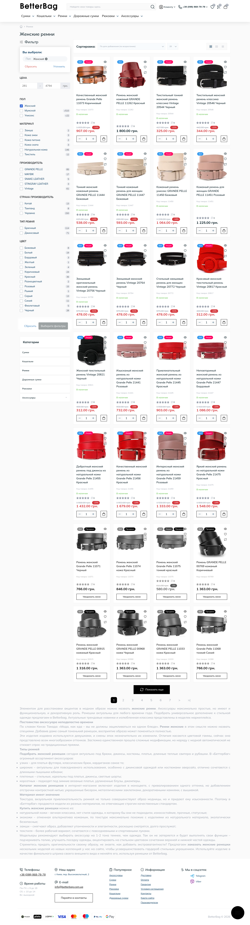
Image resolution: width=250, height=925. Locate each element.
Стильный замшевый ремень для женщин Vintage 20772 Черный (170, 282)
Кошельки (46, 16)
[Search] (153, 7)
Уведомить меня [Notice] (92, 596)
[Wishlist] (105, 66)
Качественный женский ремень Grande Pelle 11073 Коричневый (91, 99)
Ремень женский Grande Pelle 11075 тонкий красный (168, 566)
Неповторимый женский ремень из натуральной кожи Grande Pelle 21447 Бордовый (208, 378)
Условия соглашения (152, 888)
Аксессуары (132, 16)
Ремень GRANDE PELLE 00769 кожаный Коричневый (211, 566)
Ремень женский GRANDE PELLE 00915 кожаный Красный (90, 648)
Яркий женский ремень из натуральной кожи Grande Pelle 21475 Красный (211, 472)
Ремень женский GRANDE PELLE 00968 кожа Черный (130, 648)
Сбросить (31, 66)
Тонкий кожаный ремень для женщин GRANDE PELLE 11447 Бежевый (130, 193)
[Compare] (105, 72)
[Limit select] (172, 46)
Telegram (198, 876)
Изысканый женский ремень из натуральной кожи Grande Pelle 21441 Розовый (129, 378)
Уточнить (59, 66)
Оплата (145, 879)
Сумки (27, 16)
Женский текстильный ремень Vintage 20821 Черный (90, 374)
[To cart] (104, 139)
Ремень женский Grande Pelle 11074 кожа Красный (128, 566)
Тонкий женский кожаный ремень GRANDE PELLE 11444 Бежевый (90, 193)
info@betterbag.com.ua (69, 887)
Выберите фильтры (53, 326)
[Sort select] (131, 46)
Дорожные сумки (86, 16)
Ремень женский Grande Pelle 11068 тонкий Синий (208, 648)
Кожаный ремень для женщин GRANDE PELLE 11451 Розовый (210, 191)
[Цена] (28, 86)
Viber (195, 881)
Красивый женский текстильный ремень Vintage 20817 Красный (211, 282)
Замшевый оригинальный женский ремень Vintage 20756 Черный (90, 284)
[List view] (217, 46)
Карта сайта (147, 897)
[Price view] (223, 46)
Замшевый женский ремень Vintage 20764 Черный (130, 282)
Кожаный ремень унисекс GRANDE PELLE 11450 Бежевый (171, 191)
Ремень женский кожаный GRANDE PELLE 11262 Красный (130, 99)
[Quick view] (105, 61)
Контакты (146, 893)
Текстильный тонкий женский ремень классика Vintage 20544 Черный (169, 101)
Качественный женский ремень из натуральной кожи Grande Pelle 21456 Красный (131, 474)
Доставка (146, 875)
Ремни (64, 16)
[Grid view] (211, 46)
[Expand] (66, 397)
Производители (149, 902)
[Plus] (93, 139)
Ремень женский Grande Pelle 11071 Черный (88, 566)
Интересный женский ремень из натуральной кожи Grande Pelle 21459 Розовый (170, 474)
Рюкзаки (110, 16)
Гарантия (146, 884)
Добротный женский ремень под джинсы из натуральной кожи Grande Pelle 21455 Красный (91, 474)
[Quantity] (86, 138)
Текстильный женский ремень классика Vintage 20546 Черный (210, 99)
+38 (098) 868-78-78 (33, 874)
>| (189, 700)
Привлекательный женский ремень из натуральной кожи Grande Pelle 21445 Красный (168, 378)
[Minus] (80, 139)
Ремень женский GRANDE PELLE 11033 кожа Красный (170, 648)
